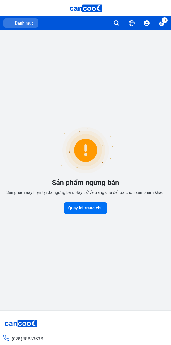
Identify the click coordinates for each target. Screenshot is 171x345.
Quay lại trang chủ (85, 208)
